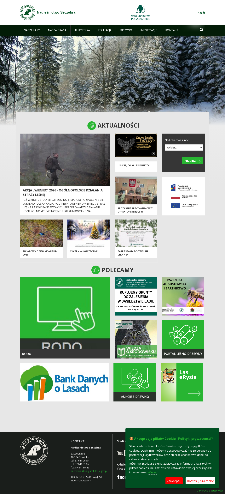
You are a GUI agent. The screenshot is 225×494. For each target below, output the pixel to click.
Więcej (152, 472)
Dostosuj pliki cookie (200, 481)
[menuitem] (32, 30)
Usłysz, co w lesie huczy (133, 165)
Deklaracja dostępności (210, 490)
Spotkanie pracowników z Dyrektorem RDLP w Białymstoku (135, 212)
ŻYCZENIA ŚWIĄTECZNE (84, 251)
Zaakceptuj (174, 481)
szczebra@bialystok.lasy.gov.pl (89, 471)
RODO (26, 354)
